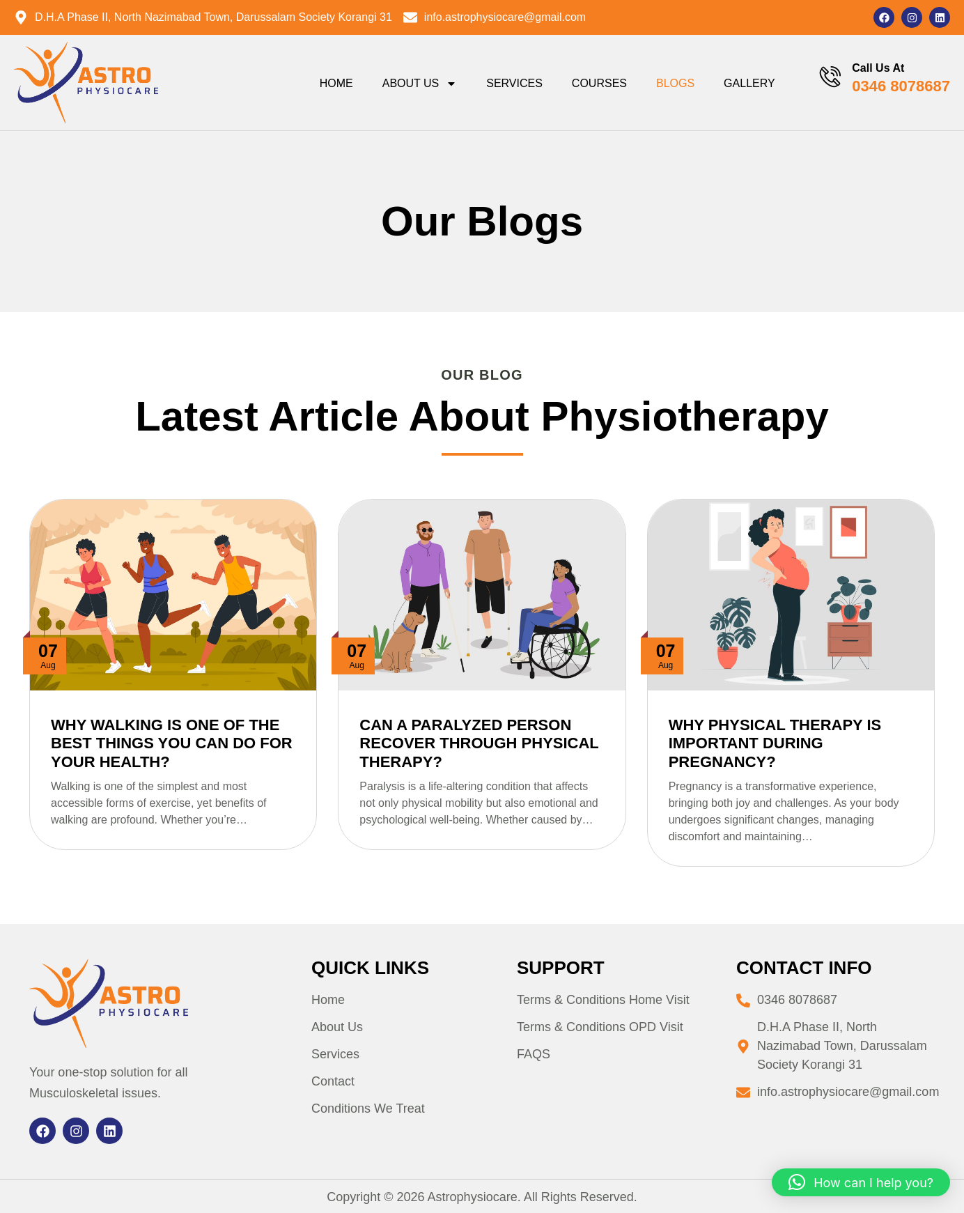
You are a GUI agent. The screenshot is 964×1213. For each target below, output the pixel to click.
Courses (597, 83)
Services (513, 83)
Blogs (674, 83)
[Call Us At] (829, 76)
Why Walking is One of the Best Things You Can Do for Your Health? (172, 743)
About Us (418, 83)
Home (334, 83)
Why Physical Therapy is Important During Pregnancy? (775, 743)
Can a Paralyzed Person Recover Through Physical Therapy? (478, 743)
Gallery (748, 83)
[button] (861, 1182)
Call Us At (878, 68)
